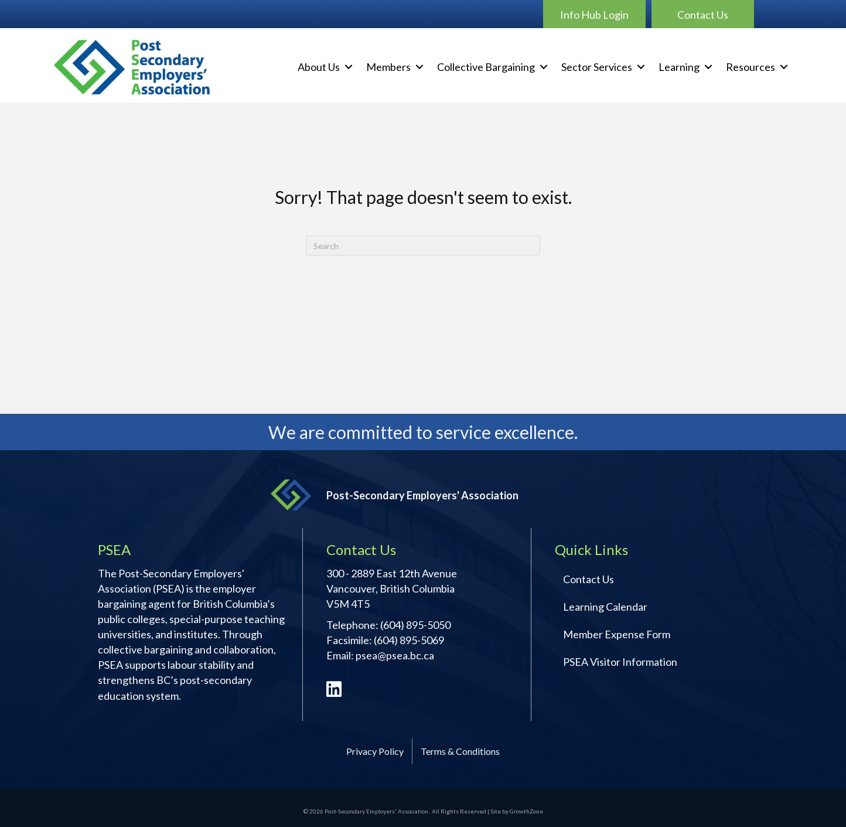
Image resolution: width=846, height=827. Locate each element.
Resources (750, 66)
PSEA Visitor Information (620, 661)
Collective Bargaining (486, 66)
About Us (319, 66)
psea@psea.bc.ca (395, 655)
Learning (679, 66)
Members (388, 66)
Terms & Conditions (460, 751)
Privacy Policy (375, 751)
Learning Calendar (605, 606)
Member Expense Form (616, 634)
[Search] (423, 246)
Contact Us (588, 579)
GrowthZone (526, 811)
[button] (594, 14)
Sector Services (596, 66)
